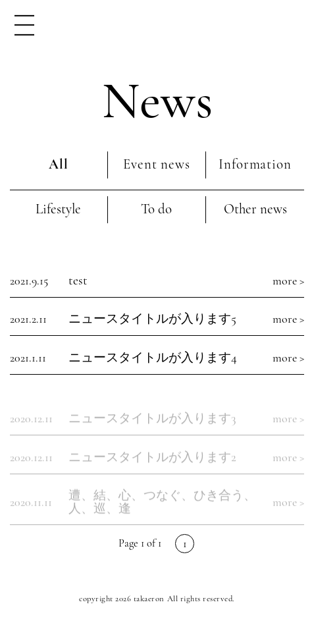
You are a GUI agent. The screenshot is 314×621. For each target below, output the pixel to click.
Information (255, 164)
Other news (255, 209)
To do (156, 209)
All (58, 164)
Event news (156, 164)
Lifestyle (58, 209)
